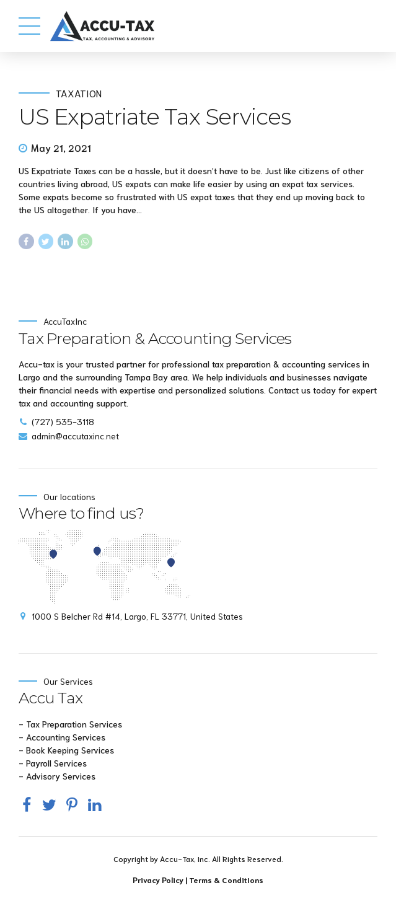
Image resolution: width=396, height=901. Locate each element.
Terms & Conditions (226, 879)
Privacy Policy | (161, 879)
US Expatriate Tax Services (155, 116)
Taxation (79, 93)
